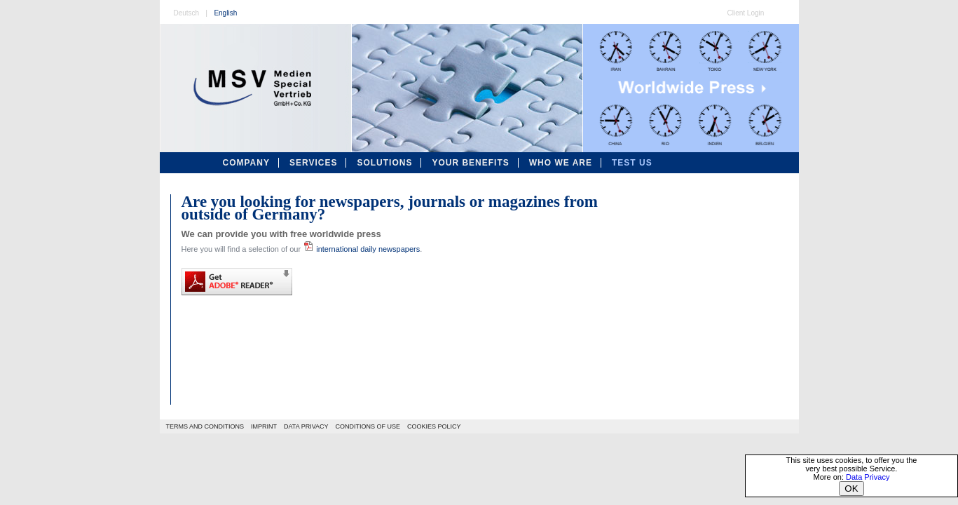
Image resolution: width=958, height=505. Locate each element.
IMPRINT (264, 426)
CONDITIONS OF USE (368, 426)
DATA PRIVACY (306, 426)
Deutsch (187, 13)
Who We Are (560, 163)
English (225, 13)
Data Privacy (867, 477)
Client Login (746, 13)
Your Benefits (470, 163)
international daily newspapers (361, 249)
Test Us (632, 163)
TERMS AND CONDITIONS (205, 426)
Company (246, 163)
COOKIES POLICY (434, 426)
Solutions (384, 163)
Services (313, 163)
